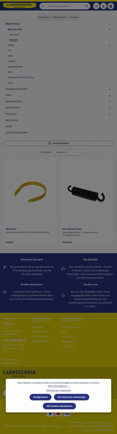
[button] (109, 24)
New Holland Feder (72, 229)
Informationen (72, 319)
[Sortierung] (68, 152)
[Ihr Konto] (103, 6)
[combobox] (64, 6)
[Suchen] (86, 6)
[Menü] (96, 6)
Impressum (67, 337)
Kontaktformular (11, 363)
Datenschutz (68, 346)
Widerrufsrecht (69, 341)
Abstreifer (11, 229)
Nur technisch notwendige (71, 403)
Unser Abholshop (70, 327)
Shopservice (41, 319)
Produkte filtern (58, 143)
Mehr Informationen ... (58, 392)
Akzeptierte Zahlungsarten (39, 329)
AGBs (64, 332)
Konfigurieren (40, 403)
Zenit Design (55, 426)
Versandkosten (39, 341)
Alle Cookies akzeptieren (59, 412)
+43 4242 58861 (14, 340)
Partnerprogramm (41, 336)
